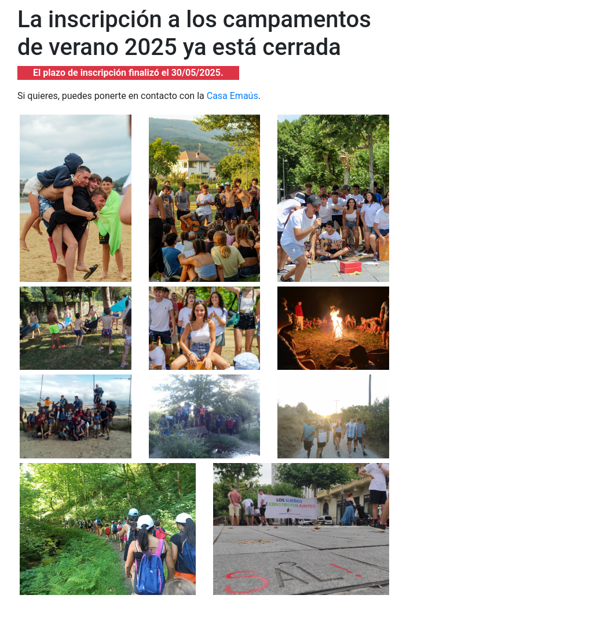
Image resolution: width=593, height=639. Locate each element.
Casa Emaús (232, 95)
